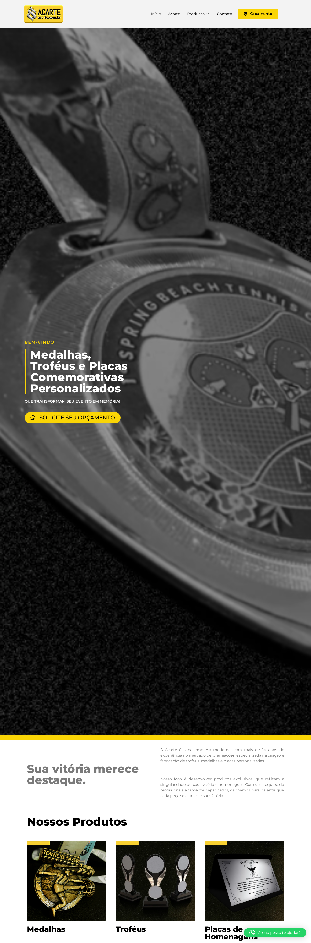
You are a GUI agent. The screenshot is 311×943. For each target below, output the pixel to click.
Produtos (198, 14)
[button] (275, 932)
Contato (224, 14)
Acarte (174, 14)
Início (156, 14)
